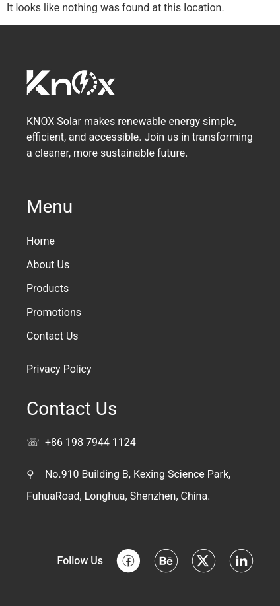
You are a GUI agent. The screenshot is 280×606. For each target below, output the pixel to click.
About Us (47, 264)
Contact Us (52, 336)
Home (40, 241)
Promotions (53, 312)
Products (47, 288)
